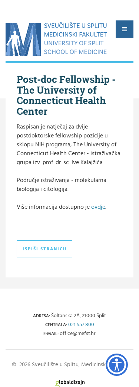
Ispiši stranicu (45, 249)
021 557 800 (81, 324)
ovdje (98, 207)
